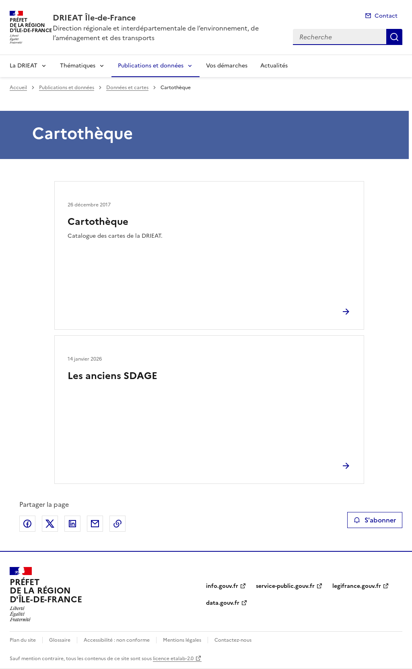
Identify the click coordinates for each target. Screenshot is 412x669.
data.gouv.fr (222, 603)
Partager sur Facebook (27, 524)
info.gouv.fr (222, 586)
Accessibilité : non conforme (117, 640)
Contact (386, 16)
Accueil (18, 87)
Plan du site (23, 640)
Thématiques (77, 65)
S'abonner (375, 520)
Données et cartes (127, 87)
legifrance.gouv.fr (356, 586)
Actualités (274, 65)
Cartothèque (98, 221)
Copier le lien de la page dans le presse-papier (117, 524)
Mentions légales (182, 640)
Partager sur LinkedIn (72, 524)
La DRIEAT (23, 65)
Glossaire (59, 640)
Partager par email (95, 524)
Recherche (394, 37)
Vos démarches (226, 65)
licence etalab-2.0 (173, 658)
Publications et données (150, 65)
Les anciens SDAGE (112, 376)
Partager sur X (50, 524)
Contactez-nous (232, 640)
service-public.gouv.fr (285, 586)
